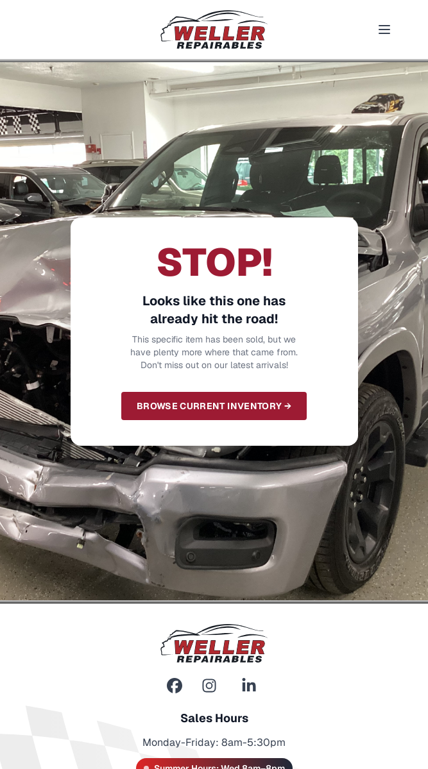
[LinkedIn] (249, 686)
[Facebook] (174, 686)
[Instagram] (209, 686)
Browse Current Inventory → (214, 406)
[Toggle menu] (384, 29)
